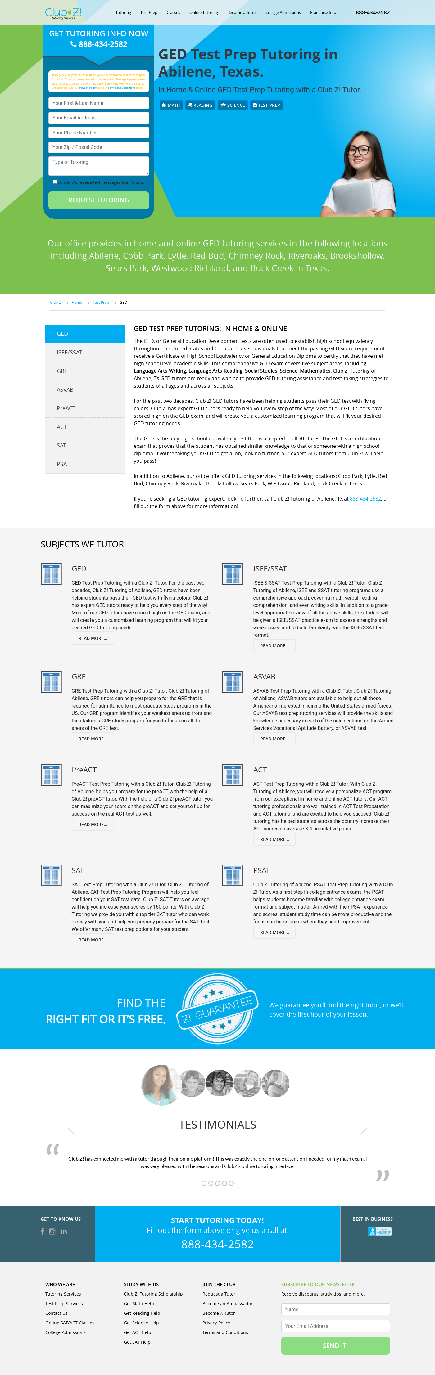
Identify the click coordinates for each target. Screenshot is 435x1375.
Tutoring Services (63, 1294)
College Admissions (283, 12)
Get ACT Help (137, 1332)
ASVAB (65, 389)
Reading (200, 105)
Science (232, 105)
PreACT (66, 408)
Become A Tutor (218, 1313)
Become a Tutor (241, 12)
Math (171, 105)
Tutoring (123, 12)
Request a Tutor (218, 1294)
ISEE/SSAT (69, 352)
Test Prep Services (64, 1303)
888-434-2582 (373, 12)
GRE (62, 371)
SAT (61, 445)
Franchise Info (323, 12)
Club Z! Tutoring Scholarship (153, 1294)
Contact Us (56, 1313)
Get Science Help (141, 1323)
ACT (62, 426)
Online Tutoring (203, 12)
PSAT (63, 464)
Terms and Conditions (122, 87)
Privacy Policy (88, 87)
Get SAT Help (137, 1342)
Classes (173, 12)
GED (62, 333)
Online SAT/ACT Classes (69, 1323)
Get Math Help (139, 1303)
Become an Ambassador (227, 1303)
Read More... (93, 638)
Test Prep (148, 12)
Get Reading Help (142, 1313)
